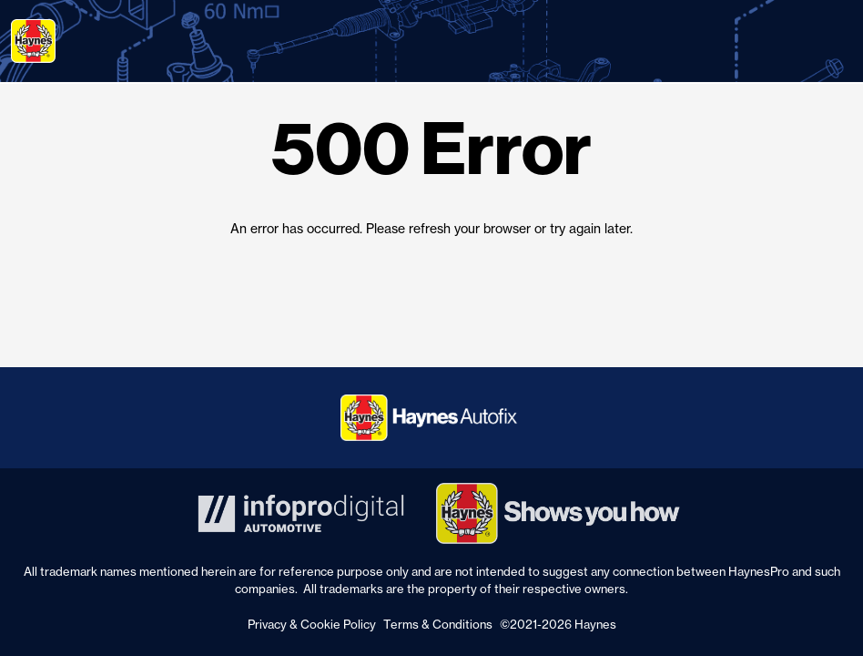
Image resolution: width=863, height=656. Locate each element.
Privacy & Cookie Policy (312, 624)
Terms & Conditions (437, 624)
